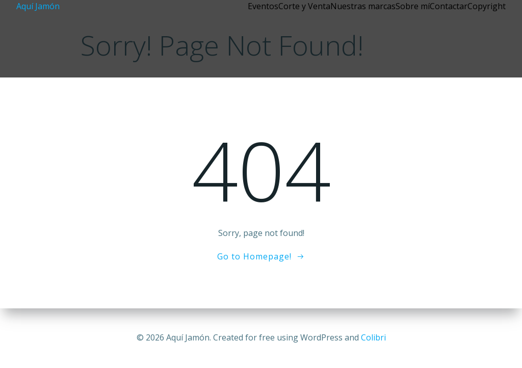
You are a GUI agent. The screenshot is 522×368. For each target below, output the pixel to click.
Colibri (373, 337)
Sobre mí (413, 6)
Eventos (263, 6)
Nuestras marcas (363, 6)
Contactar (448, 6)
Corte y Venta (304, 6)
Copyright (486, 6)
